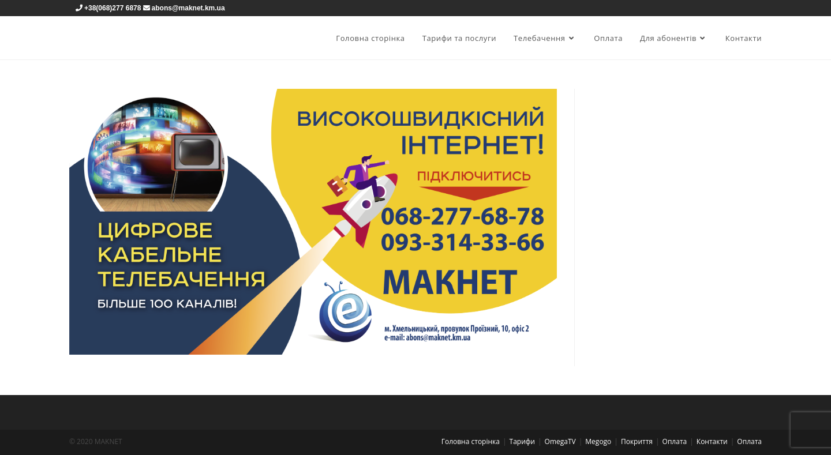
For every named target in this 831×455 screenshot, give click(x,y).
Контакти (712, 441)
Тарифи (522, 441)
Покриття (637, 441)
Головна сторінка (470, 441)
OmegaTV (560, 441)
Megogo (598, 441)
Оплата (674, 441)
